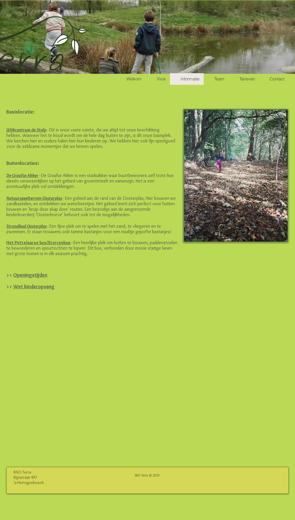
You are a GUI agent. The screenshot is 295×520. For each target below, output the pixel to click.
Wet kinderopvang (33, 286)
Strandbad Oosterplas (26, 226)
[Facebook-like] (259, 472)
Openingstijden (30, 275)
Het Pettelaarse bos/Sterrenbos (38, 242)
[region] (236, 176)
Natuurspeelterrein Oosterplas (34, 198)
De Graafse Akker (22, 175)
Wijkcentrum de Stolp (26, 130)
